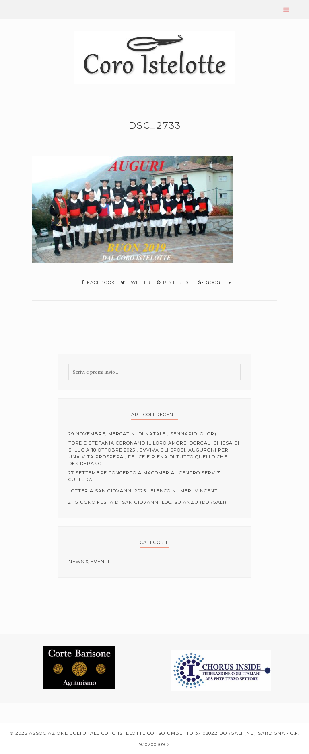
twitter (136, 282)
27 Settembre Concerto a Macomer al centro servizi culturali (145, 476)
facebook (98, 282)
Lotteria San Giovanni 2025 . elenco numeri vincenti (143, 491)
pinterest (174, 282)
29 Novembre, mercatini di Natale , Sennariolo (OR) (142, 434)
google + (214, 282)
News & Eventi (88, 561)
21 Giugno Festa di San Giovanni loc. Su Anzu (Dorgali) (147, 502)
